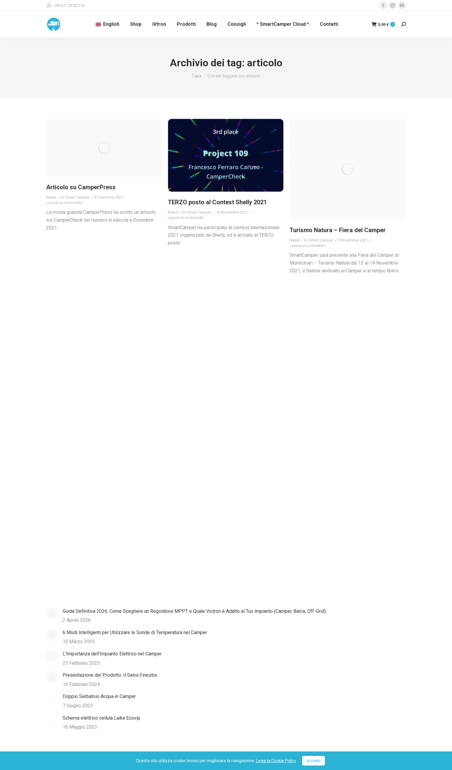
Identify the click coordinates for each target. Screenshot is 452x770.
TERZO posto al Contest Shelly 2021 (217, 202)
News (51, 197)
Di (75, 197)
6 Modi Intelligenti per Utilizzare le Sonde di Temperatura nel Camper (135, 632)
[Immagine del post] (52, 613)
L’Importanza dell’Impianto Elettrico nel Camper (112, 654)
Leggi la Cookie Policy (276, 760)
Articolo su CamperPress (81, 187)
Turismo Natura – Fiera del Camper (338, 230)
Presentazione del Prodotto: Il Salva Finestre (110, 675)
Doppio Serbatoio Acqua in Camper (99, 696)
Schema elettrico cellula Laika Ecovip (101, 718)
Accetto (314, 760)
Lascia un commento (64, 202)
